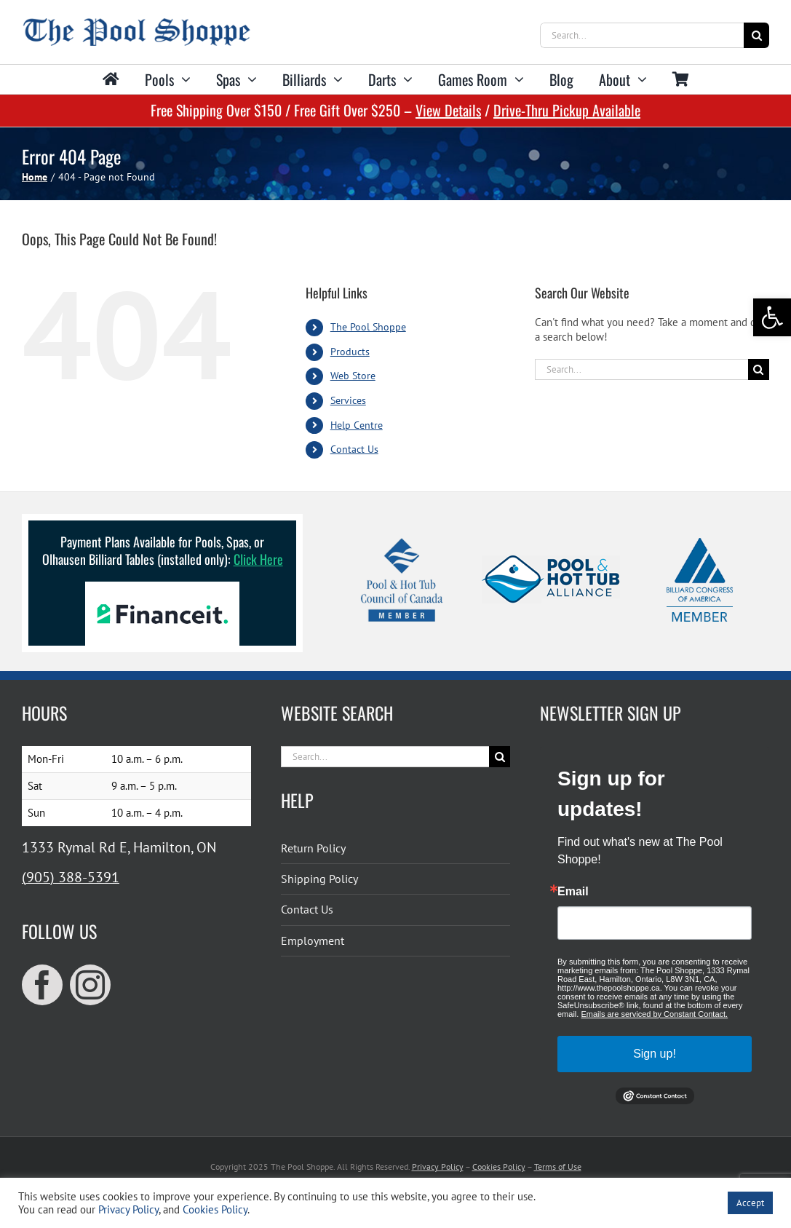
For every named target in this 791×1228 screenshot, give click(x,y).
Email (573, 892)
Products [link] (350, 351)
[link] (772, 317)
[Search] (756, 35)
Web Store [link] (352, 375)
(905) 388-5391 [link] (70, 877)
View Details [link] (448, 110)
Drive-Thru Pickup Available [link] (566, 110)
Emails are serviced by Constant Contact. (654, 1014)
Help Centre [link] (356, 425)
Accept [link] (750, 1203)
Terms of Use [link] (557, 1166)
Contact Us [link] (354, 449)
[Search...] (642, 35)
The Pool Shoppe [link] (368, 326)
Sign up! (654, 1053)
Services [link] (348, 400)
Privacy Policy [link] (438, 1166)
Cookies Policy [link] (498, 1166)
